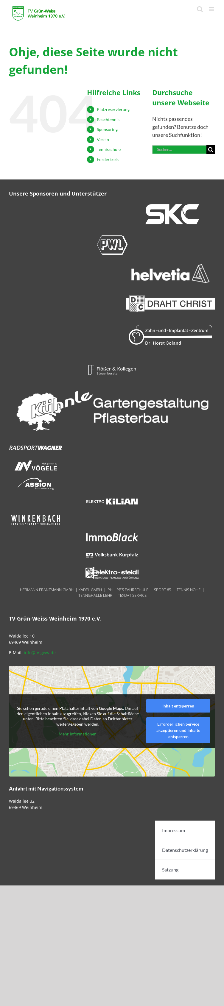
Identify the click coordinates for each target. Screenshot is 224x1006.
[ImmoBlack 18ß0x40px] (112, 534)
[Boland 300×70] (170, 327)
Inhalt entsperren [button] (178, 705)
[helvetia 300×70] (170, 266)
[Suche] (210, 149)
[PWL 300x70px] (112, 237)
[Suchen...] (179, 149)
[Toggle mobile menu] (212, 9)
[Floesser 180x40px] (112, 366)
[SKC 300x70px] (170, 206)
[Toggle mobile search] (200, 9)
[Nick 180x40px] (36, 462)
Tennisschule (109, 149)
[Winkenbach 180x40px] (36, 516)
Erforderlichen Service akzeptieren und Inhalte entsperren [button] (178, 730)
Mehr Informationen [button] (78, 734)
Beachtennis (108, 119)
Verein (103, 139)
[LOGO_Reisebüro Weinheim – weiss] (112, 384)
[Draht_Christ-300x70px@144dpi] (170, 296)
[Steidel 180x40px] (112, 569)
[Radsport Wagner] (36, 444)
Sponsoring (107, 129)
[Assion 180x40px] (36, 480)
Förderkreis (108, 159)
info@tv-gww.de (40, 652)
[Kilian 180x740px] (112, 498)
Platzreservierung (113, 109)
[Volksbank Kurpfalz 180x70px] (112, 552)
